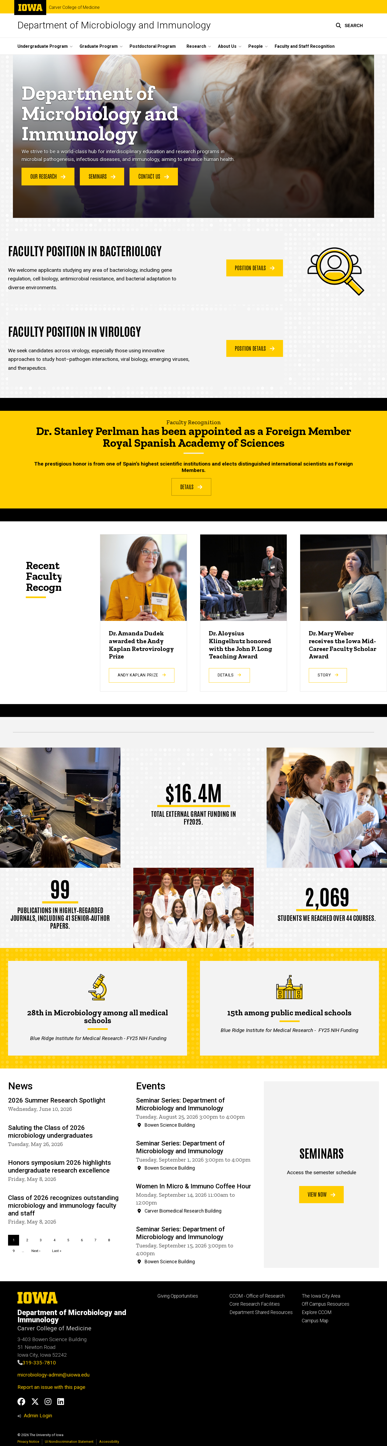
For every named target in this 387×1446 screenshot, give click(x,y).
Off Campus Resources (325, 1304)
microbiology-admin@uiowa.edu (53, 1375)
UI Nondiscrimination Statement (69, 1442)
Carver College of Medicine (74, 7)
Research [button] (196, 46)
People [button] (255, 46)
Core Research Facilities (255, 1304)
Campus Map (315, 1320)
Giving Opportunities (177, 1296)
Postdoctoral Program (153, 46)
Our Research (48, 176)
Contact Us (153, 176)
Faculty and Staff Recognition (305, 46)
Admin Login (38, 1415)
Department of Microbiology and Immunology (114, 25)
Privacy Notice (28, 1442)
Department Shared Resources (261, 1312)
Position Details (255, 267)
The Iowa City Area (321, 1296)
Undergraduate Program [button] (42, 46)
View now (321, 1194)
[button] (349, 25)
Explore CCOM (316, 1312)
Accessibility (109, 1442)
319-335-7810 (39, 1363)
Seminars (102, 176)
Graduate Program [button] (99, 46)
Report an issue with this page (51, 1387)
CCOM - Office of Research (257, 1296)
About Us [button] (227, 46)
